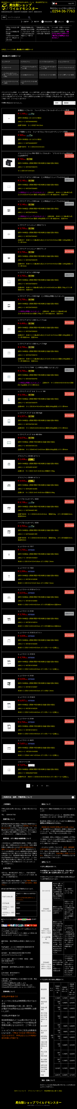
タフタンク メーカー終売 (48, 75)
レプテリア (6, 61)
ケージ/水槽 (11, 49)
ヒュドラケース (64, 61)
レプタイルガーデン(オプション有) (48, 67)
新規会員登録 (46, 21)
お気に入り (59, 21)
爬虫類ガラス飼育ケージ (25, 49)
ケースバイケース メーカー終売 (10, 82)
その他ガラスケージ (28, 75)
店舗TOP (24, 21)
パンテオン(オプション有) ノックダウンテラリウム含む (10, 75)
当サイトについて (20, 1091)
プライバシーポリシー (35, 1091)
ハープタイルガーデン (47, 61)
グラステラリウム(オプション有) (29, 67)
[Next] (48, 786)
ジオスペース (7, 67)
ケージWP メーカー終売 (67, 75)
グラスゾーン (26, 61)
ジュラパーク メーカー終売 (29, 82)
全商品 (3, 49)
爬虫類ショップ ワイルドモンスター (38, 1102)
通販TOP (35, 21)
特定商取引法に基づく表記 (53, 1091)
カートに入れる (69, 113)
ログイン (70, 21)
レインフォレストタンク (67, 67)
